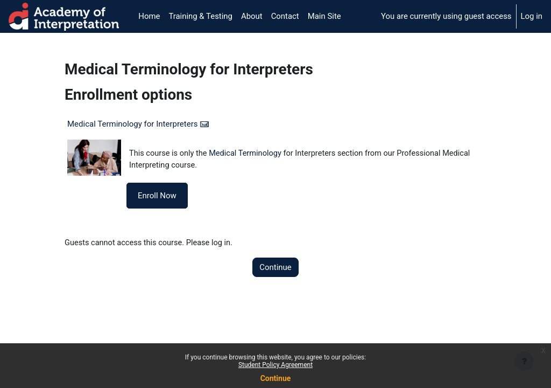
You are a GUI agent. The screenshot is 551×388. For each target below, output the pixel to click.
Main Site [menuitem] (324, 16)
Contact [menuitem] (285, 16)
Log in (531, 16)
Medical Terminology (248, 153)
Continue (275, 268)
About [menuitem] (252, 16)
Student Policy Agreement (275, 365)
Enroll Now (157, 196)
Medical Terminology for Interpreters (132, 124)
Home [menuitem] (149, 16)
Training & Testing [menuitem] (200, 16)
